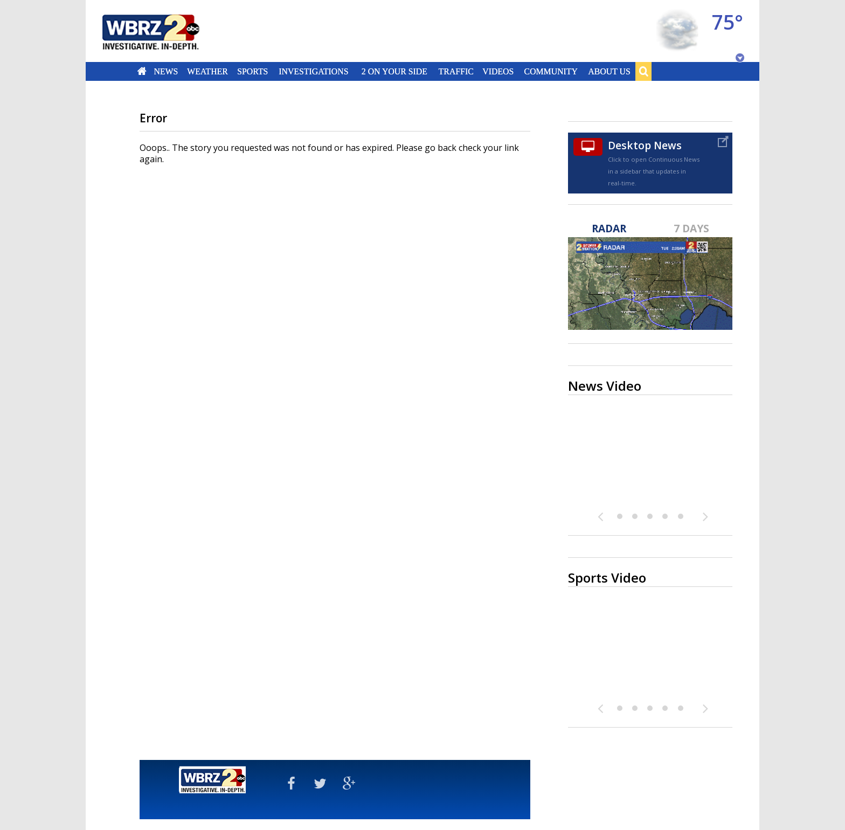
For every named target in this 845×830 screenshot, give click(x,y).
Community (550, 71)
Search (643, 71)
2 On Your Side (394, 71)
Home (142, 71)
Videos (498, 71)
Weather (207, 71)
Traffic (455, 71)
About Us (609, 71)
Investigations (314, 71)
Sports (252, 71)
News (166, 71)
